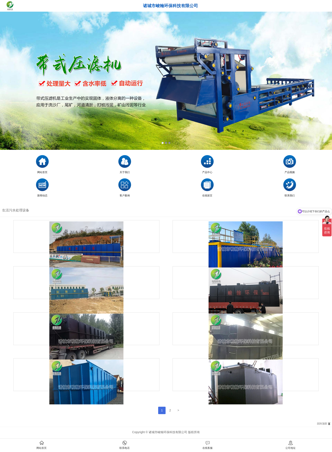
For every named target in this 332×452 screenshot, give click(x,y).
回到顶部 (322, 423)
